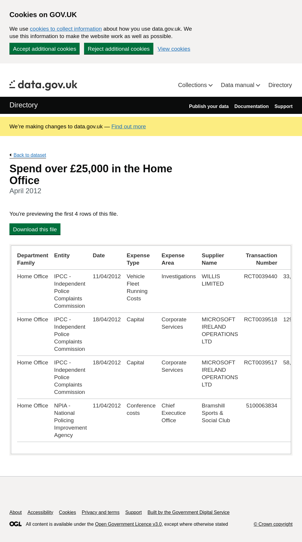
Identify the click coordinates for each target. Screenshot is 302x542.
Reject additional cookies (119, 49)
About (15, 512)
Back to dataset (30, 155)
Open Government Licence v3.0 (128, 524)
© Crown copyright (273, 524)
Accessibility (40, 512)
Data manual (238, 85)
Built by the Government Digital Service (188, 512)
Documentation (251, 106)
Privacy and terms (100, 512)
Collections (193, 85)
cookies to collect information (66, 29)
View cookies (174, 49)
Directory (280, 85)
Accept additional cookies (44, 49)
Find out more (128, 126)
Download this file (35, 229)
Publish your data (209, 106)
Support (284, 106)
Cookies (67, 512)
